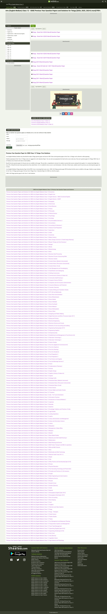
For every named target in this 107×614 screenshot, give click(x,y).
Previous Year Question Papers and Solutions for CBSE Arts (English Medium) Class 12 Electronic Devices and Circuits (35, 323)
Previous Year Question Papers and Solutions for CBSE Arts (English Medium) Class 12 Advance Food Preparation (34, 227)
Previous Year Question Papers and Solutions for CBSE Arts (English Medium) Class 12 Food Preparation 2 (32, 354)
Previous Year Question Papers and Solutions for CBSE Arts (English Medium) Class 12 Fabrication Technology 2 (33, 337)
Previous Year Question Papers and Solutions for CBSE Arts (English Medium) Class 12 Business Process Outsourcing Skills (36, 256)
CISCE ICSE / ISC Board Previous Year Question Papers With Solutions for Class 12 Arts (63, 593)
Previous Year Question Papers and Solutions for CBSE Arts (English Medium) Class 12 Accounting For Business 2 (34, 225)
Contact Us (80, 561)
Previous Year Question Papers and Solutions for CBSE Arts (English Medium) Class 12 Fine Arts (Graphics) (32, 347)
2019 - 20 (8, 55)
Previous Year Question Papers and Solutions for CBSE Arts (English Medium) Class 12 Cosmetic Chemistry (32, 287)
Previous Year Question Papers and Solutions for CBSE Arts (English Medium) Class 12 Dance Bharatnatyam (32, 297)
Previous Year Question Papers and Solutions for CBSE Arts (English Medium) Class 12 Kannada (29, 404)
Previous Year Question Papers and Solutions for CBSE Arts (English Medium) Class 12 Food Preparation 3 (32, 356)
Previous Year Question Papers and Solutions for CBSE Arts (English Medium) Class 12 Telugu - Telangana (32, 511)
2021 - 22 (8, 53)
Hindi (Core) (9, 39)
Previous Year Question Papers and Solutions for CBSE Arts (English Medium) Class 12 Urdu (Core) (30, 533)
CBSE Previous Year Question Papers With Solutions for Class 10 (63, 572)
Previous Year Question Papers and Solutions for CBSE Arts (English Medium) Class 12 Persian (29, 464)
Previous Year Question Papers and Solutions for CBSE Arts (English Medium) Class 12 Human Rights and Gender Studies (36, 390)
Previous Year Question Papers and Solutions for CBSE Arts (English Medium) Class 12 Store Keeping (31, 500)
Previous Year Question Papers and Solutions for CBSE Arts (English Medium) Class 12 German (29, 368)
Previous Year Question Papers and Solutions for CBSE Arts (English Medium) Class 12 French (29, 363)
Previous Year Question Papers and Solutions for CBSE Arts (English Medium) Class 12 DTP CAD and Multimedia (33, 292)
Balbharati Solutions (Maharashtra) (38, 556)
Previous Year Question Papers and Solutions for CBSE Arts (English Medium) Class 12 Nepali (29, 457)
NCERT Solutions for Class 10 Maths (39, 590)
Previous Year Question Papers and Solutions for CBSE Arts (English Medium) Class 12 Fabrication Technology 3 (33, 340)
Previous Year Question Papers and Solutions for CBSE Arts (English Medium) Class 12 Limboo (29, 423)
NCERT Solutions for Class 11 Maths (39, 584)
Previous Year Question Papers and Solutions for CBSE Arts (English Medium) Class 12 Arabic (29, 232)
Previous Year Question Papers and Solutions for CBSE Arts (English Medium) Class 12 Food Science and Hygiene (34, 359)
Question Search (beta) (82, 556)
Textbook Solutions (36, 554)
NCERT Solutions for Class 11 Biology (39, 588)
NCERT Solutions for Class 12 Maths (39, 578)
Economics (9, 29)
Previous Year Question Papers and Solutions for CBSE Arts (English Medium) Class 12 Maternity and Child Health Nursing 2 (36, 437)
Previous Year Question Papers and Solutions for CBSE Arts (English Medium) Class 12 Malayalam (30, 426)
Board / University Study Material (63, 548)
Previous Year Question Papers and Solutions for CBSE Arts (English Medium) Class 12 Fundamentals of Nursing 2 (34, 366)
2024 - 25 (8, 47)
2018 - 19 (8, 56)
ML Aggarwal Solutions (36, 573)
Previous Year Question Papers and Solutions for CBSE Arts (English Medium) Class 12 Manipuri (29, 430)
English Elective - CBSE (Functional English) (15, 33)
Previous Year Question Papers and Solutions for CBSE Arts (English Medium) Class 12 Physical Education (32, 466)
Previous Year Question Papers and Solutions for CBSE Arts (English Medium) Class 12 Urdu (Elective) (31, 535)
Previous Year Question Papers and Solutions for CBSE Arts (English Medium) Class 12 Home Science (31, 387)
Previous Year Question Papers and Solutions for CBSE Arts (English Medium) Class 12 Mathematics (30, 440)
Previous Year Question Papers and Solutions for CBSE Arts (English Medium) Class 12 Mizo (28, 449)
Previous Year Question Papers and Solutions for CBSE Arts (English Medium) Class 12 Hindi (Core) (30, 204)
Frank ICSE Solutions (35, 571)
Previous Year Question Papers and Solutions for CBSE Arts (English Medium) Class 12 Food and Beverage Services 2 (35, 361)
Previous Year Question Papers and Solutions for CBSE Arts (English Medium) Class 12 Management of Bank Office (34, 428)
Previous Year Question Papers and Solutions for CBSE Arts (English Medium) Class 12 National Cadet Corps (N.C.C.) (35, 454)
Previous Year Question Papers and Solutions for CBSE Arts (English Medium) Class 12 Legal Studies (31, 411)
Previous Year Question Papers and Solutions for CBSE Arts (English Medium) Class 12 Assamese (30, 235)
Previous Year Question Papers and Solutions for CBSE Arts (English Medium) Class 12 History (29, 208)
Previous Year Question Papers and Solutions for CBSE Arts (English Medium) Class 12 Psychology (30, 215)
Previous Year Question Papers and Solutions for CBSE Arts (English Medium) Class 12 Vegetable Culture (32, 538)
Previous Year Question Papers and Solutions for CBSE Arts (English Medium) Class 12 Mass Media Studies (32, 435)
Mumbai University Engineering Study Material (62, 557)
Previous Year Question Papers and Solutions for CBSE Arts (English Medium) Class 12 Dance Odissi (30, 311)
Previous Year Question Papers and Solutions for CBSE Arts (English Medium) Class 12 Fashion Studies (31, 342)
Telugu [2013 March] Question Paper (42, 70)
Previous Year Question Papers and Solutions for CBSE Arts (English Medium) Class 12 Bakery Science (31, 237)
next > (44, 28)
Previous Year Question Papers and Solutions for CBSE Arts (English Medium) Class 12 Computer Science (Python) (34, 280)
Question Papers (81, 553)
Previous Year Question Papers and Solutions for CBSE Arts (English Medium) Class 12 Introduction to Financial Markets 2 (36, 399)
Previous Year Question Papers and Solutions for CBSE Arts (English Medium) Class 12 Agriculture (30, 230)
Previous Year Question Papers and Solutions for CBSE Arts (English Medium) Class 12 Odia (28, 459)
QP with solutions (10, 62)
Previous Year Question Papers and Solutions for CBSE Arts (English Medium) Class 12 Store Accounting (31, 497)
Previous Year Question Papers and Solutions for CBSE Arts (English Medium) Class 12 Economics (30, 192)
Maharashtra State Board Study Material (63, 551)
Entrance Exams (81, 550)
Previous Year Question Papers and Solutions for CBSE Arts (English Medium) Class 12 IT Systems (30, 392)
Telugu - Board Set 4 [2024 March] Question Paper (45, 32)
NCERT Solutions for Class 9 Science (39, 595)
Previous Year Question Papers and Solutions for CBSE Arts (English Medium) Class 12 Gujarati (29, 375)
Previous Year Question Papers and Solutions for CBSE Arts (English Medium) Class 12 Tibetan (29, 519)
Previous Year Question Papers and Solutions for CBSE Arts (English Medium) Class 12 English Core (30, 194)
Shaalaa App (80, 564)
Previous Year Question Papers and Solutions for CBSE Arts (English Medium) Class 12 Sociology (30, 218)
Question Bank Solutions (83, 554)
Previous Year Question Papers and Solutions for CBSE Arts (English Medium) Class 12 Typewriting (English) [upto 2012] (35, 528)
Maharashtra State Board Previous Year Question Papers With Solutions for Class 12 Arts (63, 576)
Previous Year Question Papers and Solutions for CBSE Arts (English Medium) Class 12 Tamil (29, 502)
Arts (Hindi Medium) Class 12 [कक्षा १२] (40, 121)
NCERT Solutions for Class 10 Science (39, 591)
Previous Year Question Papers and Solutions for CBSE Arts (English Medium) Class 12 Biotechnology (31, 249)
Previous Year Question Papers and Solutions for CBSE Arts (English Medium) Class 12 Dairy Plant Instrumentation (34, 294)
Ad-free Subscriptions (82, 565)
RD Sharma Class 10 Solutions (37, 562)
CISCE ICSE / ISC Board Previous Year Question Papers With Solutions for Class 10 (63, 606)
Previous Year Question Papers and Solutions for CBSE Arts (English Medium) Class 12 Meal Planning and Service (34, 442)
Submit (9, 147)
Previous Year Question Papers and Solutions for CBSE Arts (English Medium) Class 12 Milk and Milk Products (33, 447)
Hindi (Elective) (9, 41)
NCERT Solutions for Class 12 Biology (39, 582)
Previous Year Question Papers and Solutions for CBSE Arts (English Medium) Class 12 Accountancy (30, 223)
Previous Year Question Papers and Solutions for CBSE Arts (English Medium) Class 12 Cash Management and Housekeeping (37, 268)
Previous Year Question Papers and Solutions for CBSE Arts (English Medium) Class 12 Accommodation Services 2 (34, 220)
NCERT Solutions (35, 559)
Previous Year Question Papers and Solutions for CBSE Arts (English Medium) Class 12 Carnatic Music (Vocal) (33, 266)
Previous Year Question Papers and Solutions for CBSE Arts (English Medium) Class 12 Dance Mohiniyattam (32, 309)
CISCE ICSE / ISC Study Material (61, 554)
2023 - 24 (8, 49)
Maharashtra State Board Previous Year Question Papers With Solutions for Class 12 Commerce (63, 581)
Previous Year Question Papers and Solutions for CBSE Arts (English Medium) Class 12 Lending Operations (32, 414)
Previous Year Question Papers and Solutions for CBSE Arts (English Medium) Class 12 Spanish (29, 490)
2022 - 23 (8, 51)
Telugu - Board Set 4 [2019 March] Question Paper (45, 58)
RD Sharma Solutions (35, 561)
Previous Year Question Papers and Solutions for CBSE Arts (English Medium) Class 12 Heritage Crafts (31, 378)
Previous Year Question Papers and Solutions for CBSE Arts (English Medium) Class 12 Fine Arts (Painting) (32, 349)
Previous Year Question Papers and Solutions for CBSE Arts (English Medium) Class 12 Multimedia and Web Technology (35, 452)
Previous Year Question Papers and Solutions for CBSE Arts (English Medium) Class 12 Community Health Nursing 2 (34, 278)
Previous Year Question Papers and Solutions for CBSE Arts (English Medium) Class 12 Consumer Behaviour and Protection (36, 285)
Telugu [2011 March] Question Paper (42, 78)
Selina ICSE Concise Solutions (37, 570)
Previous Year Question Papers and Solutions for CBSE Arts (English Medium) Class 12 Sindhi (29, 488)
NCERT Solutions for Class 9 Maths (38, 593)
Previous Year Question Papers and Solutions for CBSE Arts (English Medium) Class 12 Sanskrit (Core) (31, 483)
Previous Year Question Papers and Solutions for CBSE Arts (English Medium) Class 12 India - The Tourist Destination (35, 394)
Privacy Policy (80, 558)
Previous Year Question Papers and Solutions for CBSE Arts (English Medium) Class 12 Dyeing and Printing (32, 318)
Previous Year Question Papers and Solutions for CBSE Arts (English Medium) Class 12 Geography (30, 201)
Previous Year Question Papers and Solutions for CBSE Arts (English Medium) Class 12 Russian (29, 480)
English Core (9, 31)
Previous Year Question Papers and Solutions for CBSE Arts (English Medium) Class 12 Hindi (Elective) (31, 206)
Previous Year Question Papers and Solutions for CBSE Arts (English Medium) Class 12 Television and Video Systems (35, 507)
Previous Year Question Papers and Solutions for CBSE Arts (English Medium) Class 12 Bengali (29, 244)
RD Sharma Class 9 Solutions (37, 564)
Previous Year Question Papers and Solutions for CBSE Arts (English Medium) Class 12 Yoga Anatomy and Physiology (35, 540)
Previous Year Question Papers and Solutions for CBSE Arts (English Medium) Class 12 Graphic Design (31, 371)
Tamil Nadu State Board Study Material (62, 553)
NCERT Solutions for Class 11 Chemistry (40, 587)
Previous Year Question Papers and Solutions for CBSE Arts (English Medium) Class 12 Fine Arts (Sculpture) (32, 352)
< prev (32, 28)
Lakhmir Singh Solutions (36, 565)
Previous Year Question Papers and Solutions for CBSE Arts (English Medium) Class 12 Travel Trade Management (34, 526)
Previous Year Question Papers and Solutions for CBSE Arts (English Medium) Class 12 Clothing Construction (33, 273)
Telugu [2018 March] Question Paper (42, 62)
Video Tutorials (81, 551)
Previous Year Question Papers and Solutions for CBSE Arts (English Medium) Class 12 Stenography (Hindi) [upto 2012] (35, 495)
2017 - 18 (8, 58)
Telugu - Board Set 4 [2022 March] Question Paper (45, 54)
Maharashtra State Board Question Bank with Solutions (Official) (41, 551)
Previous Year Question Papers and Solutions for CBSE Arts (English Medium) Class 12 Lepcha (29, 416)
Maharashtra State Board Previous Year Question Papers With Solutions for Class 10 (63, 589)
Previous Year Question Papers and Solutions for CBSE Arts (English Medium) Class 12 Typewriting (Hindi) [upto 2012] (35, 531)
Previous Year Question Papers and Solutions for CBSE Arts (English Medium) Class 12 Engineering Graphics (32, 330)
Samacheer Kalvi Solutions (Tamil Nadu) (40, 558)
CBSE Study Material (58, 550)
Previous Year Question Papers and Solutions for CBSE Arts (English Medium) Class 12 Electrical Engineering (33, 321)
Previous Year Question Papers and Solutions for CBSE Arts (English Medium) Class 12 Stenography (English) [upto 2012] (36, 492)
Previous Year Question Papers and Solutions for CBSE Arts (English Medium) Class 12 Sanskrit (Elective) (32, 485)
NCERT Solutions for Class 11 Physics (39, 585)
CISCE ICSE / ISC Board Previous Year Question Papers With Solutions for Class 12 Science (63, 603)
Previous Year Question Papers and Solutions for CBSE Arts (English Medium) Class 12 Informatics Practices (32, 397)
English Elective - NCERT (11, 35)
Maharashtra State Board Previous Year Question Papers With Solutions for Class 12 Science (63, 586)
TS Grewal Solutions (35, 567)
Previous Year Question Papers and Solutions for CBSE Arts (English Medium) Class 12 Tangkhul (29, 504)
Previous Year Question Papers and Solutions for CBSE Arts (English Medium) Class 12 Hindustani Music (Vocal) (33, 385)
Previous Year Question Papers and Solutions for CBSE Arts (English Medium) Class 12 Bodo (29, 251)
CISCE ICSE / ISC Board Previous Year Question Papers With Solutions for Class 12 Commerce (63, 598)
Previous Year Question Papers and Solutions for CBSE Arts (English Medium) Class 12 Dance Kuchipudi (31, 304)
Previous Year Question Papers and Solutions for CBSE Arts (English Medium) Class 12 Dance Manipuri (31, 306)
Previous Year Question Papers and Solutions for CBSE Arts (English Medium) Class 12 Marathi (29, 433)
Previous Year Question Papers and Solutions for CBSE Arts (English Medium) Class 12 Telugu (29, 509)
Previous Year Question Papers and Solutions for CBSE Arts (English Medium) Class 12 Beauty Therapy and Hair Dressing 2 (36, 242)
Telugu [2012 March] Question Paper (42, 74)
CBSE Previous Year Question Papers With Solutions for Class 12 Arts (63, 563)
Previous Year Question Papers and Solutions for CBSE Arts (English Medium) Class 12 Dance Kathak (31, 299)
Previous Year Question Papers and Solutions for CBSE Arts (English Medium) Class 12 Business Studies (31, 258)
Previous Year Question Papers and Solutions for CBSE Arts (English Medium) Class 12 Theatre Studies (31, 516)
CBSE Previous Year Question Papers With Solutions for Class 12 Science (63, 569)
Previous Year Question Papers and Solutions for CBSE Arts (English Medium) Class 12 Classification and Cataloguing (35, 270)
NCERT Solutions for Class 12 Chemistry (40, 581)
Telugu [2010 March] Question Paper (42, 82)
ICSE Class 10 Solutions (36, 568)
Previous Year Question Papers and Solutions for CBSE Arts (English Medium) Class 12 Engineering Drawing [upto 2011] (35, 328)
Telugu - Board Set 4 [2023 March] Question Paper (45, 36)
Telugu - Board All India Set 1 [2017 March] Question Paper (48, 66)
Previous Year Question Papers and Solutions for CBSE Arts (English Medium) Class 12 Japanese (30, 402)
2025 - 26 (8, 45)
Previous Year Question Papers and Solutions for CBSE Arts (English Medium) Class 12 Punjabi (29, 473)
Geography (9, 37)
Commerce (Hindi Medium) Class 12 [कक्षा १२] (42, 124)
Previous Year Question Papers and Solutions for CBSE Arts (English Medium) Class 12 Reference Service (32, 478)
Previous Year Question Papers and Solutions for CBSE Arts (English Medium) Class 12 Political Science (31, 213)
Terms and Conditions (82, 559)
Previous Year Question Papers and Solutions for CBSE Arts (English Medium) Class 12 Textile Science (31, 514)
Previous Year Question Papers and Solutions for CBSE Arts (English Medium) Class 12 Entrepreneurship (31, 332)
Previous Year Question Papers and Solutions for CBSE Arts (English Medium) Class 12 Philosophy (30, 211)
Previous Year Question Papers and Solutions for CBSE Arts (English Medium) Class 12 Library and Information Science (35, 421)
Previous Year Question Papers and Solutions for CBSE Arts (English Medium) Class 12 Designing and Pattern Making (35, 313)
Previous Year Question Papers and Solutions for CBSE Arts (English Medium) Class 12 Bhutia (29, 246)
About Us (80, 562)
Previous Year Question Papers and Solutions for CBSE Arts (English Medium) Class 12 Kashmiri (29, 406)
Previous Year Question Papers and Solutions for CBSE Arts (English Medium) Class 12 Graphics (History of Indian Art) (35, 373)
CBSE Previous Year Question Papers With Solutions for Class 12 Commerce (63, 566)
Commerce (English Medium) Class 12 (40, 122)
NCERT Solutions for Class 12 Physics (39, 579)
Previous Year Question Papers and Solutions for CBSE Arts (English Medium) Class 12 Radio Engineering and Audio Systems (36, 476)
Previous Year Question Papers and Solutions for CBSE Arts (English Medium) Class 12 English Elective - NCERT (33, 199)
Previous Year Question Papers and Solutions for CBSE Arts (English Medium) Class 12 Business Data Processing (34, 254)
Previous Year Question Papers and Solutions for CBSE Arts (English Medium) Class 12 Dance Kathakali (31, 301)
